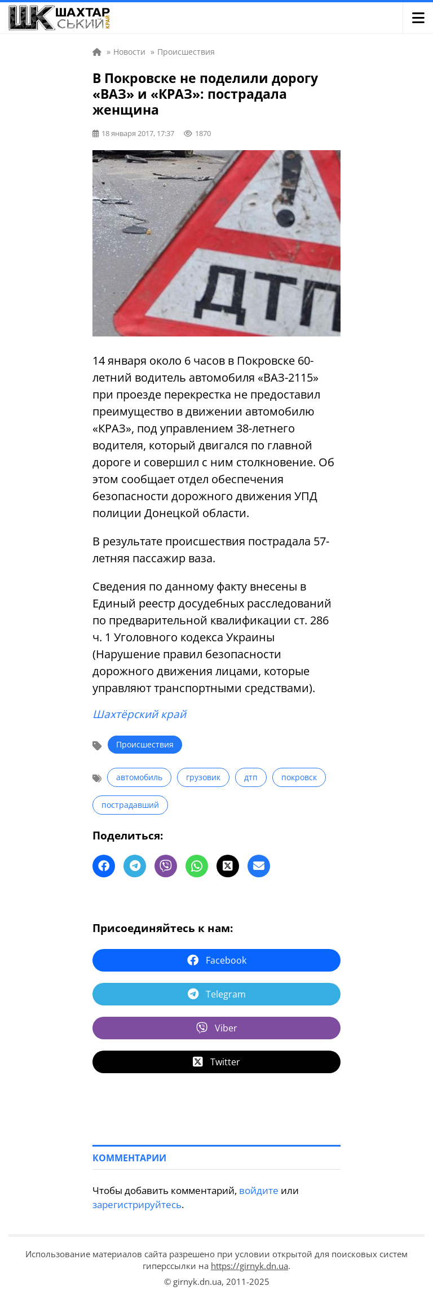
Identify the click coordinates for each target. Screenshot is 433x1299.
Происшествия (145, 744)
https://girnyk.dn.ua (249, 1265)
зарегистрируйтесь (137, 1204)
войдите (259, 1190)
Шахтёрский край (139, 714)
